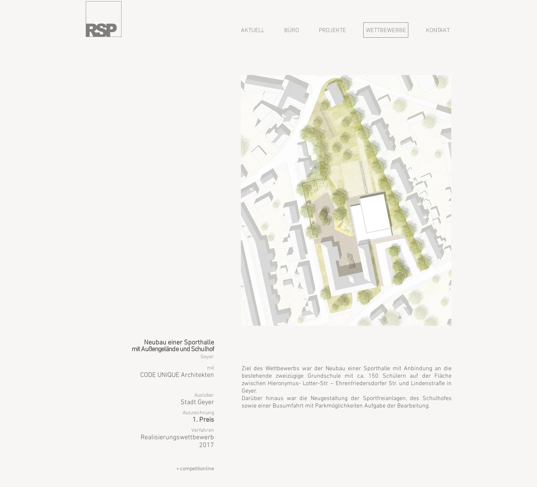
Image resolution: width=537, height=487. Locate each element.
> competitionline (195, 469)
